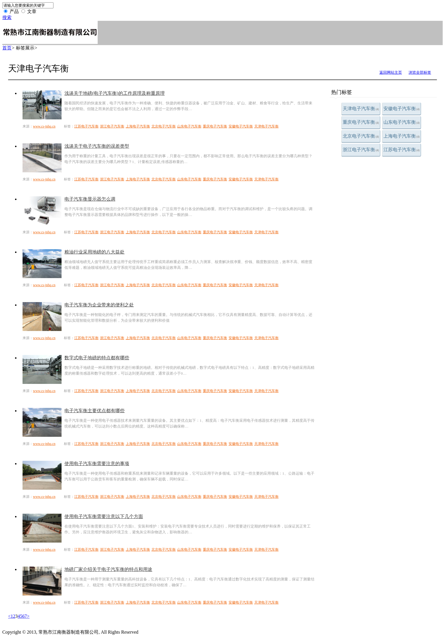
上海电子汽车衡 (401, 136)
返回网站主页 (390, 72)
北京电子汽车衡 (361, 136)
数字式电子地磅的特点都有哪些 (96, 357)
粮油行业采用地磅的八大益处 (94, 251)
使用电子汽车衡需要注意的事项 (96, 463)
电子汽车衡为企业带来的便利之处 (99, 304)
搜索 (7, 17)
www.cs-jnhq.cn (44, 126)
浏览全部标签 (420, 72)
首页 (7, 47)
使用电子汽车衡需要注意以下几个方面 (103, 516)
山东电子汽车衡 (401, 122)
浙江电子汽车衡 (361, 149)
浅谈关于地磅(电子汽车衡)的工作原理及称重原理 (114, 93)
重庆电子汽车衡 (361, 122)
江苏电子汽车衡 (401, 149)
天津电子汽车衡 (361, 108)
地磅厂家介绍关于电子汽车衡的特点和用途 (108, 569)
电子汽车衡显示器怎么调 (89, 199)
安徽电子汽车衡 (401, 108)
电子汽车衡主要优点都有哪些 (94, 410)
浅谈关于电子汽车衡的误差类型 (96, 146)
